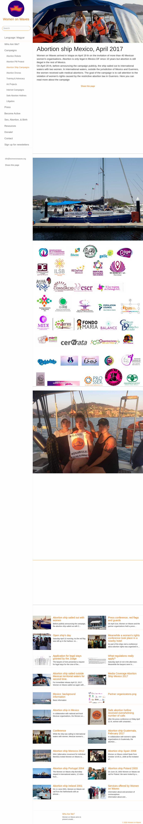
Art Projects (11, 84)
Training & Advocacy (15, 78)
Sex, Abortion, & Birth (15, 119)
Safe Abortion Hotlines (16, 95)
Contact (8, 138)
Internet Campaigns (15, 90)
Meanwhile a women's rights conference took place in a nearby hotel (124, 638)
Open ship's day (62, 635)
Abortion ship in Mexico (66, 710)
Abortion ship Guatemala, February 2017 (122, 732)
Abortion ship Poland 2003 (123, 768)
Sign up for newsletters (16, 144)
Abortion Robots (13, 56)
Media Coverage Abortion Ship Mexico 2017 (122, 675)
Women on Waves (16, 11)
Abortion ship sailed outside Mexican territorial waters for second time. (69, 676)
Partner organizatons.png (122, 694)
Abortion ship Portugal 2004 (68, 768)
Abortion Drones (13, 73)
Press (7, 107)
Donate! (8, 132)
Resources (10, 126)
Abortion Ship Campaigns (17, 67)
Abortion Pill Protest (15, 62)
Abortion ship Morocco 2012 (68, 751)
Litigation (10, 101)
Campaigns (10, 50)
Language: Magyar (14, 37)
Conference (59, 730)
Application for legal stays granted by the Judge (67, 657)
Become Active (12, 113)
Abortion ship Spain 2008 (122, 751)
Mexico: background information (64, 695)
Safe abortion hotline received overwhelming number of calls (121, 713)
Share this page (12, 165)
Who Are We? (11, 44)
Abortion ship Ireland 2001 (67, 785)
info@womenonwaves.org (15, 159)
